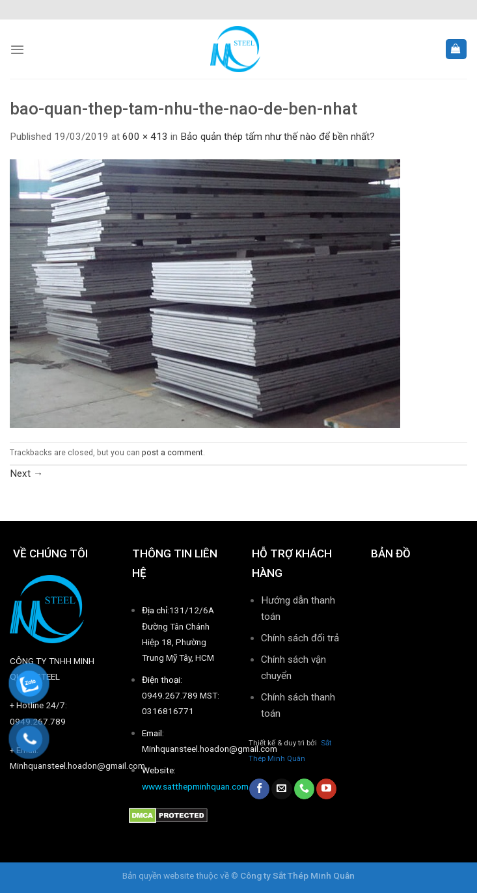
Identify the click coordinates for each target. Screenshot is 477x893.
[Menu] (17, 49)
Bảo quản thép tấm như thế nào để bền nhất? (277, 136)
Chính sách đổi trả (300, 638)
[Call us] (304, 789)
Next (26, 473)
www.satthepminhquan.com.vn (201, 786)
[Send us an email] (281, 789)
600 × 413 (145, 136)
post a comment (172, 452)
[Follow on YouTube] (326, 789)
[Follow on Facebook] (259, 789)
